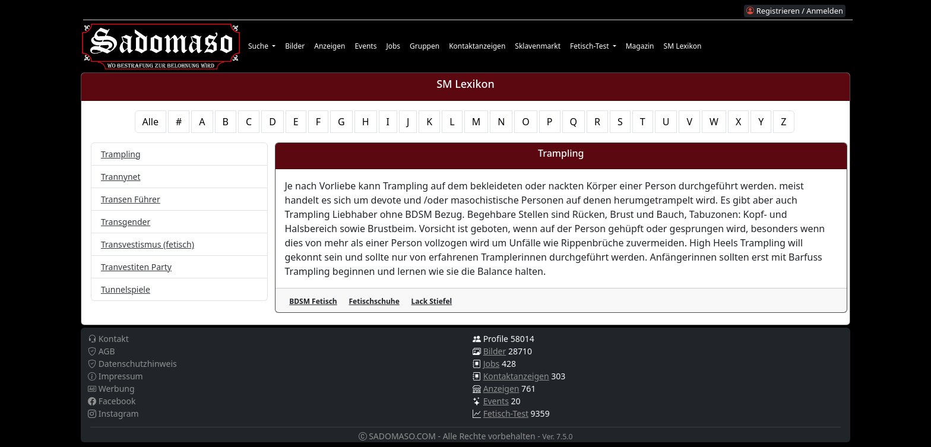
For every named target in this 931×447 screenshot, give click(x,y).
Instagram (113, 413)
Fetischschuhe (374, 301)
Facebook (111, 401)
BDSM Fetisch (313, 301)
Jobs (393, 46)
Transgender (125, 221)
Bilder (295, 46)
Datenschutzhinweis (132, 363)
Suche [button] (259, 46)
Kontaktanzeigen (477, 46)
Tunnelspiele (125, 289)
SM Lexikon (683, 46)
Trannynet (121, 176)
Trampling (121, 154)
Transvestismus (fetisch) (147, 244)
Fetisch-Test (505, 413)
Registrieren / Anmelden (794, 10)
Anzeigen (329, 46)
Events (365, 46)
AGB (101, 351)
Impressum (115, 376)
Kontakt (108, 338)
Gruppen (424, 46)
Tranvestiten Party (136, 266)
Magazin (640, 46)
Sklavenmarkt (537, 46)
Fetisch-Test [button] (590, 46)
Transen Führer (130, 199)
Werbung (111, 388)
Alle (150, 121)
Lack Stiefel (431, 301)
